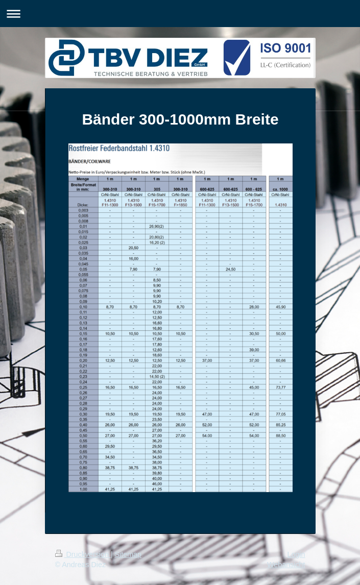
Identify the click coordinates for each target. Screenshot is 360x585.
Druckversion (83, 554)
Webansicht (286, 564)
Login (296, 554)
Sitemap (128, 554)
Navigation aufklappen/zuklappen (180, 14)
